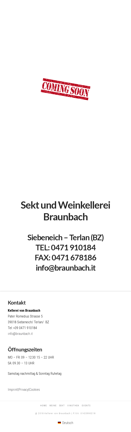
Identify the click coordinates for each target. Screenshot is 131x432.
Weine (53, 405)
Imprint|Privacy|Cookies (24, 390)
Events (86, 405)
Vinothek (73, 405)
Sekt (62, 405)
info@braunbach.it (66, 267)
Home (43, 405)
